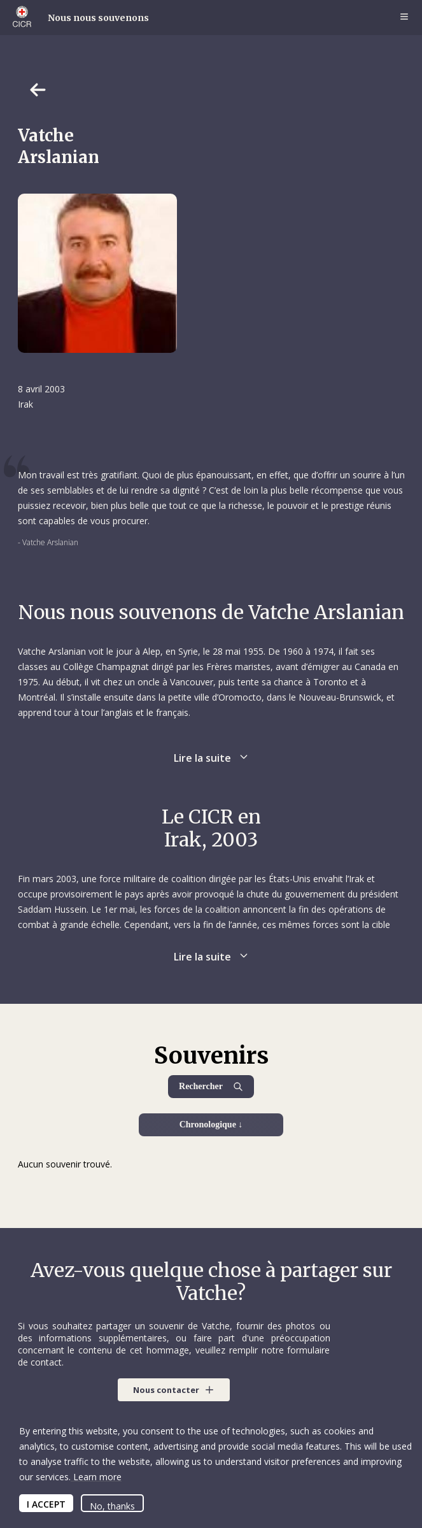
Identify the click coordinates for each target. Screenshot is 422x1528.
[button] (174, 1389)
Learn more (96, 1477)
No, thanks (112, 1506)
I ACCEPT (46, 1504)
